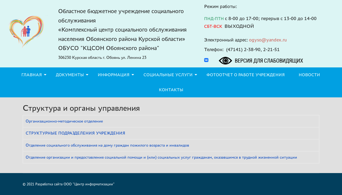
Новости (309, 74)
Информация (114, 74)
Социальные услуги (168, 74)
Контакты (171, 89)
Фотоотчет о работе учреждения (246, 74)
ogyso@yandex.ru (268, 40)
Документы (70, 74)
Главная (31, 74)
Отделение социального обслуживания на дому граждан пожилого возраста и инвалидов (107, 145)
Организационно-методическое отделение (64, 121)
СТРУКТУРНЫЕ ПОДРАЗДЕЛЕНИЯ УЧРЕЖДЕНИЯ (75, 133)
